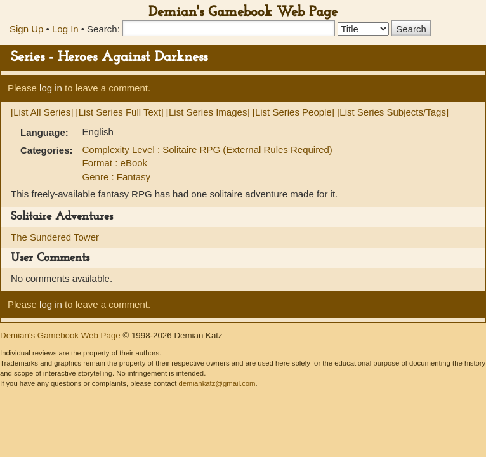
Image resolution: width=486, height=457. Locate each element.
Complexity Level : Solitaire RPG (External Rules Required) (207, 149)
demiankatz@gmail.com (216, 383)
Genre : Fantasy (116, 176)
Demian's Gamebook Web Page (243, 12)
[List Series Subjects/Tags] (393, 112)
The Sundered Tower (55, 237)
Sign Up (26, 28)
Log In (65, 28)
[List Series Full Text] (120, 112)
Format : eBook (115, 162)
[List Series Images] (208, 112)
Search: (103, 28)
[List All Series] (42, 112)
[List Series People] (293, 112)
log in (50, 88)
